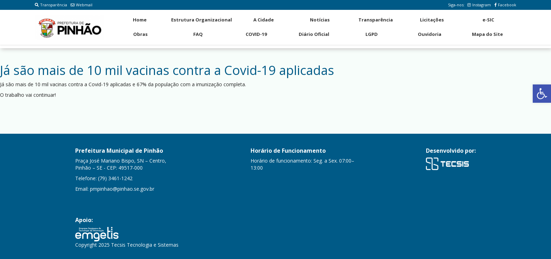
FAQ (198, 34)
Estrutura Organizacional (201, 20)
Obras (140, 34)
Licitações (432, 20)
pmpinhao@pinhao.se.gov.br (122, 188)
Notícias (320, 20)
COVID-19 (256, 34)
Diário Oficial (314, 34)
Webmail (81, 4)
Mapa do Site (487, 34)
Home (140, 20)
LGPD (371, 34)
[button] (542, 93)
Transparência (51, 4)
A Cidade (263, 20)
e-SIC (488, 20)
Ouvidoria (429, 34)
